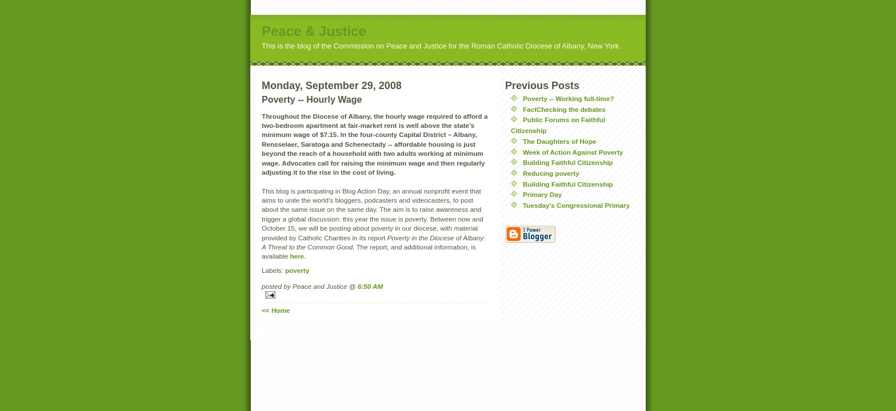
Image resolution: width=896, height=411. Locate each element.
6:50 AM (370, 286)
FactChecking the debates (564, 109)
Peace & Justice (314, 31)
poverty (297, 270)
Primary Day (542, 194)
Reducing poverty (551, 173)
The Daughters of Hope (560, 141)
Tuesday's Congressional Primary (576, 205)
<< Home (276, 310)
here (297, 256)
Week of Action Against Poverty (573, 152)
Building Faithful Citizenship (568, 162)
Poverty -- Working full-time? (568, 98)
